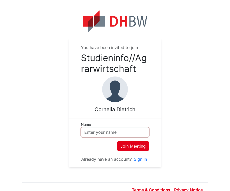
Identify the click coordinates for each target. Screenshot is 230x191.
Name (86, 124)
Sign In (140, 159)
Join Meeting (133, 146)
